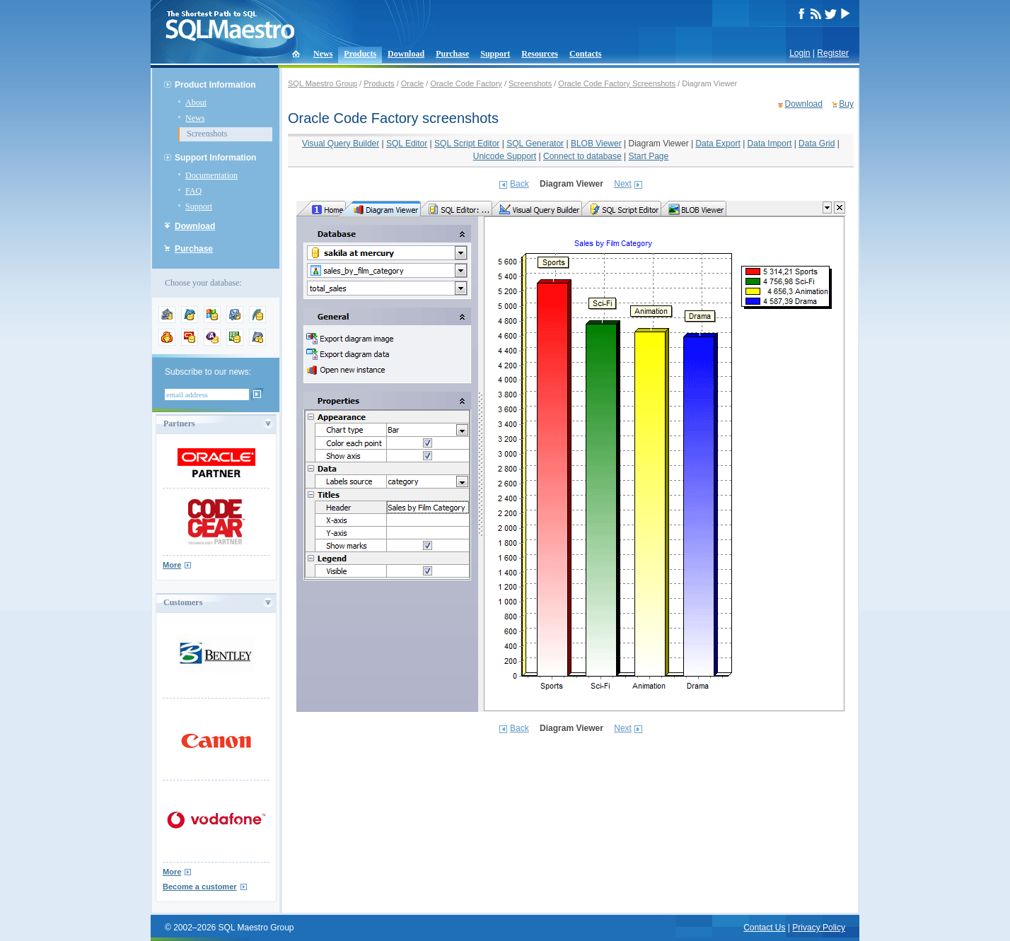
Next (623, 184)
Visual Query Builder (340, 143)
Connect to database (582, 156)
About (196, 102)
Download (406, 54)
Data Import (770, 143)
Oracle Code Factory (465, 83)
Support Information (215, 158)
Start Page (649, 156)
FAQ (193, 191)
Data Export (717, 143)
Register (833, 53)
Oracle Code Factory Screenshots (616, 83)
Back (519, 184)
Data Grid (817, 143)
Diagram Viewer (658, 143)
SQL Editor (406, 143)
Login (799, 53)
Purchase (452, 54)
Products (360, 54)
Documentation (211, 175)
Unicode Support (504, 156)
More (172, 565)
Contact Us (764, 928)
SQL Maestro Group (322, 83)
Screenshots (207, 134)
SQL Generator (535, 143)
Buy (846, 104)
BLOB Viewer (596, 143)
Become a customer (200, 886)
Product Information (215, 85)
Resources (539, 54)
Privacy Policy (818, 928)
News (322, 54)
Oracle (412, 83)
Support (495, 54)
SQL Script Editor (466, 143)
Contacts (585, 54)
